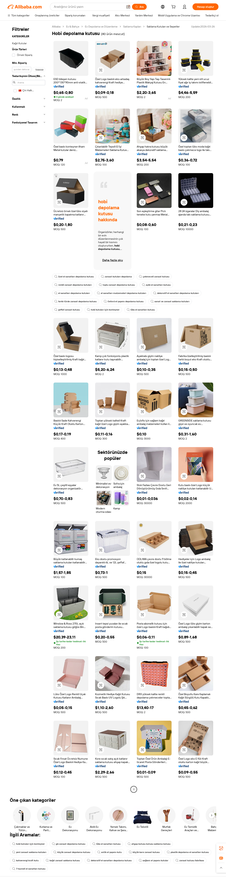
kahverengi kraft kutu (25, 860)
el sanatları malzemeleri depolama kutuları (121, 293)
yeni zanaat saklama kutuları (29, 852)
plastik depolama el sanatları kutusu (188, 852)
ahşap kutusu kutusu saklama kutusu (149, 843)
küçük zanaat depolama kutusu (71, 852)
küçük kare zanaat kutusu (144, 852)
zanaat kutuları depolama (116, 276)
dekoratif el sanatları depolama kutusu (109, 860)
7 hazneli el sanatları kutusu (28, 868)
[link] (221, 848)
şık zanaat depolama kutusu (68, 843)
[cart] (174, 7)
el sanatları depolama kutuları (72, 293)
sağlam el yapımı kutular (153, 860)
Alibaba (56, 26)
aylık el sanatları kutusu (156, 284)
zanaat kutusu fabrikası (190, 860)
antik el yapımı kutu (109, 852)
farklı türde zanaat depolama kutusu (75, 301)
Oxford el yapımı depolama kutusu (124, 301)
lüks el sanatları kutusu (141, 309)
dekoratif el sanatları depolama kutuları (176, 293)
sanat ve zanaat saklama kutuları (170, 301)
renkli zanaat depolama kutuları (73, 284)
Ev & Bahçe (72, 26)
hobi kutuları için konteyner (103, 309)
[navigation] (28, 408)
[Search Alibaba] (88, 7)
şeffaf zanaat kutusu (67, 309)
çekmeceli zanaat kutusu (154, 276)
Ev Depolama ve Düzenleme (101, 26)
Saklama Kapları (132, 26)
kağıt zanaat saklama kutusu (63, 860)
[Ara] (139, 7)
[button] (128, 7)
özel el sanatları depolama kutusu (74, 276)
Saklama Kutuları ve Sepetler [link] (163, 26)
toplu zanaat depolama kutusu (117, 284)
